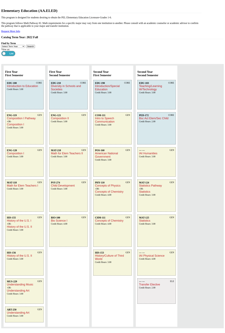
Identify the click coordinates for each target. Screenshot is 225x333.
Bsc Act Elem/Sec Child (153, 118)
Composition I (15, 124)
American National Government (106, 155)
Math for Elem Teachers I (22, 185)
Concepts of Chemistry (109, 191)
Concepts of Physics (107, 185)
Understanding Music (20, 284)
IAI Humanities (148, 153)
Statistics (144, 191)
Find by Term (8, 43)
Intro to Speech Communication (105, 120)
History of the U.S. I (19, 220)
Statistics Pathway (150, 185)
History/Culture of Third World (109, 257)
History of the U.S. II (19, 226)
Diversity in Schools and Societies (66, 88)
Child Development (63, 185)
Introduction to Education (22, 86)
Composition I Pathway (21, 118)
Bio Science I (59, 220)
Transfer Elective (149, 284)
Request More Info (10, 31)
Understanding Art (18, 290)
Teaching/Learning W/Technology (150, 88)
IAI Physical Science (152, 255)
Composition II (60, 118)
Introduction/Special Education (107, 88)
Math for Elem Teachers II (67, 153)
